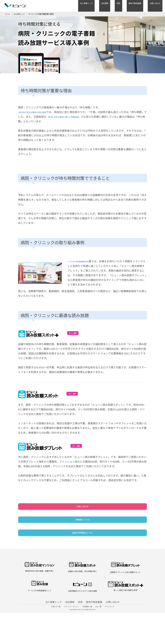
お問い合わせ (157, 5)
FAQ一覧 (101, 632)
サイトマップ (115, 632)
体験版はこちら (82, 529)
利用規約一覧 (87, 632)
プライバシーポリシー (68, 632)
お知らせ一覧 (49, 632)
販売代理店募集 (140, 5)
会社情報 (118, 5)
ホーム (8, 14)
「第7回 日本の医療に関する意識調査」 (79, 116)
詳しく (77, 334)
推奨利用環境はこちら (82, 549)
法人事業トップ (103, 5)
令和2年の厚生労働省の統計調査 (37, 112)
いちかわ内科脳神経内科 (81, 261)
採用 (128, 5)
